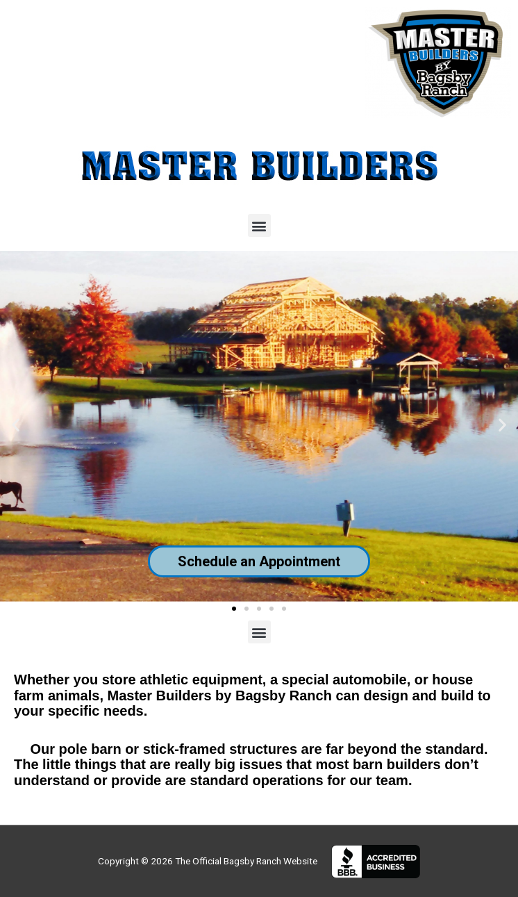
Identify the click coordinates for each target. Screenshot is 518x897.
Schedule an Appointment (259, 561)
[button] (259, 225)
